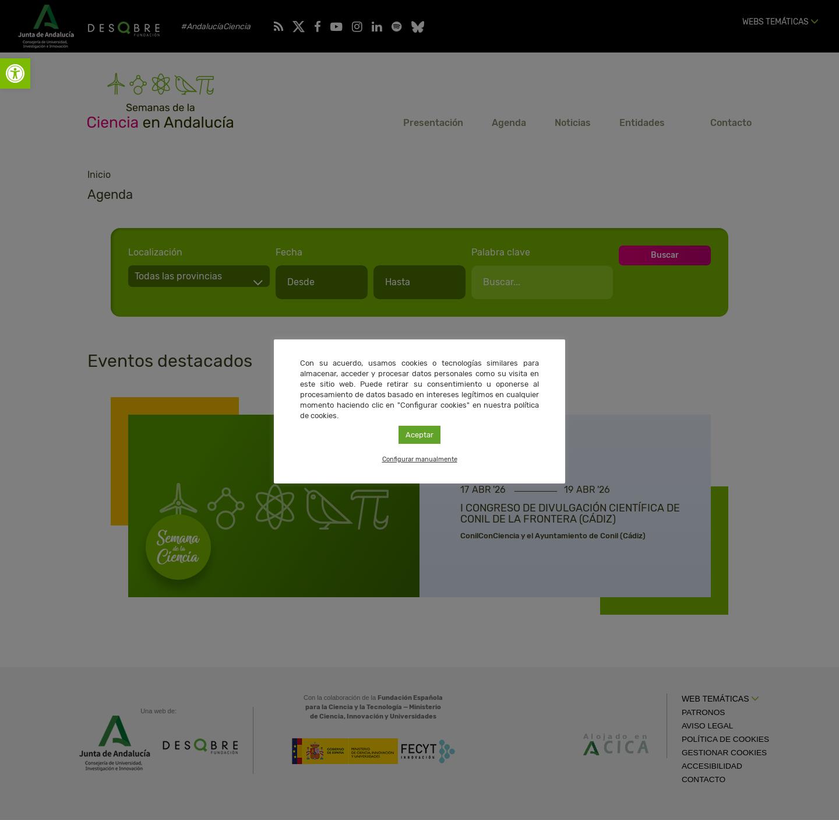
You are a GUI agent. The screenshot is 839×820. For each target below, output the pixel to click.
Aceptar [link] (419, 434)
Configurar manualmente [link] (419, 459)
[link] (15, 73)
